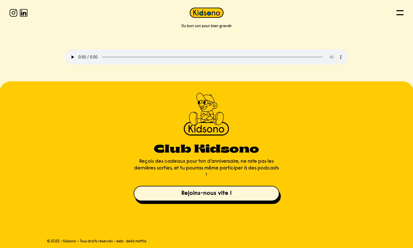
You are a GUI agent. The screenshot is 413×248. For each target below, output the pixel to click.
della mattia (136, 241)
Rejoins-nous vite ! (206, 193)
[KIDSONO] (206, 13)
